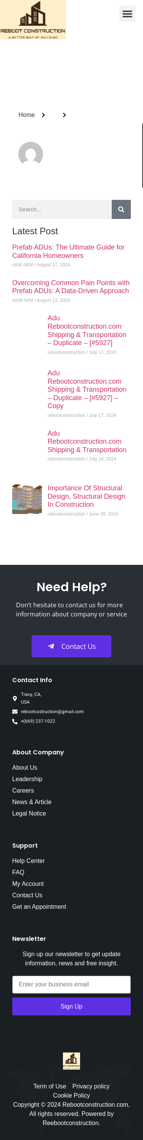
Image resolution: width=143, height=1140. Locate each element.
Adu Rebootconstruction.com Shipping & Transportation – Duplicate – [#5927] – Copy (87, 389)
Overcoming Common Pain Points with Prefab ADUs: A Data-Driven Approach (71, 287)
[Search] (121, 209)
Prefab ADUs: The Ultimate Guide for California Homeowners (68, 251)
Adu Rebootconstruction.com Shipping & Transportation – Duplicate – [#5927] (87, 330)
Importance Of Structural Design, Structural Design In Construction (86, 496)
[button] (127, 14)
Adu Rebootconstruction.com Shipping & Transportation (87, 442)
